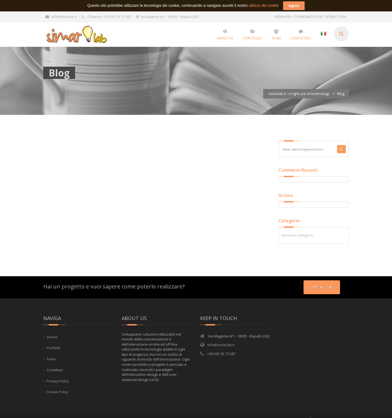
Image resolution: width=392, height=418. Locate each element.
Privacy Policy (58, 374)
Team (51, 352)
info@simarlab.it (60, 10)
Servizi (52, 330)
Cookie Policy (57, 385)
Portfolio (54, 341)
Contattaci (322, 281)
